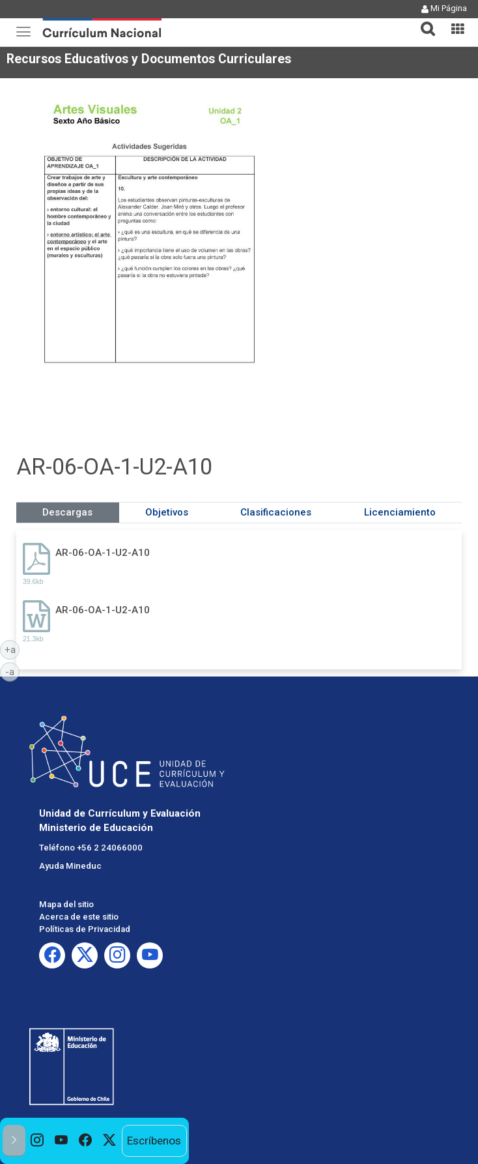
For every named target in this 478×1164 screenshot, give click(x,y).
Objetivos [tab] (166, 512)
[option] (37, 1141)
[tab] (422, 21)
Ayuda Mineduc (70, 866)
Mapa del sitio (66, 904)
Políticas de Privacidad (84, 929)
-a (12, 671)
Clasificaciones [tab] (275, 512)
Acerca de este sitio (79, 917)
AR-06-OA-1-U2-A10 (102, 553)
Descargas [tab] (67, 512)
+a (12, 649)
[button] (422, 20)
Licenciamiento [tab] (400, 512)
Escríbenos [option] (154, 1140)
